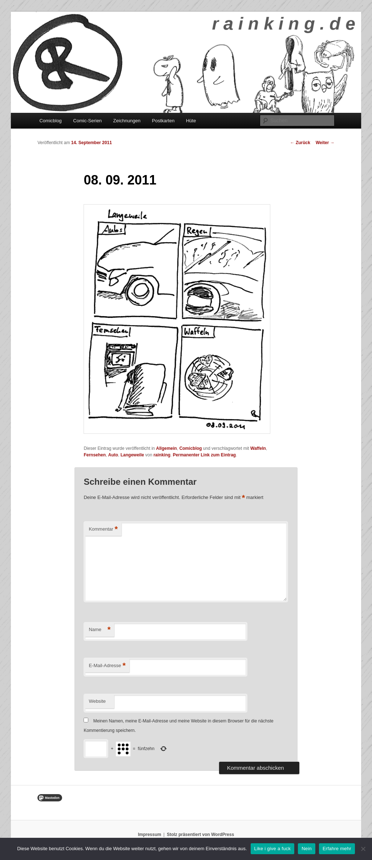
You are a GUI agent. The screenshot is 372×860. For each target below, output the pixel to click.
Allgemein (166, 448)
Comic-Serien (87, 120)
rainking (161, 454)
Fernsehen (95, 454)
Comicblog (50, 120)
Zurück (300, 142)
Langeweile (132, 454)
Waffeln (258, 448)
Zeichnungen (127, 120)
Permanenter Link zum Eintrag (204, 454)
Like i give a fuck (272, 848)
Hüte (191, 120)
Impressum (149, 834)
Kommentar (103, 529)
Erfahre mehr (337, 848)
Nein (307, 848)
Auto (113, 454)
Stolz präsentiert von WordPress (200, 834)
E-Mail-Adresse (107, 666)
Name (99, 630)
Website (97, 701)
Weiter (325, 142)
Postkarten (163, 120)
